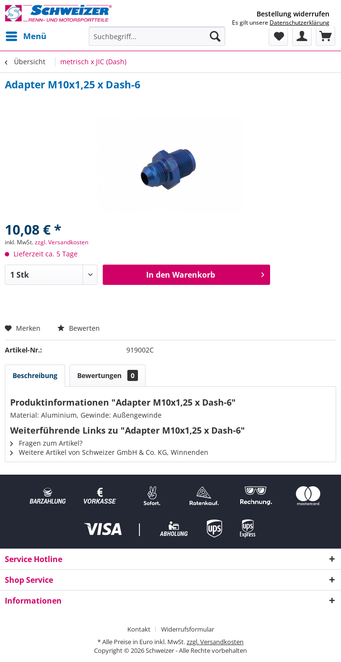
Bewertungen (107, 375)
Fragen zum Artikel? (46, 443)
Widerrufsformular (187, 629)
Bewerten (78, 328)
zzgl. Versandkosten (61, 242)
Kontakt (138, 629)
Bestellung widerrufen (293, 14)
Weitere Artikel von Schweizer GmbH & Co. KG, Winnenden (109, 452)
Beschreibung (35, 375)
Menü (26, 35)
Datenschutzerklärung (299, 22)
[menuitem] (25, 36)
